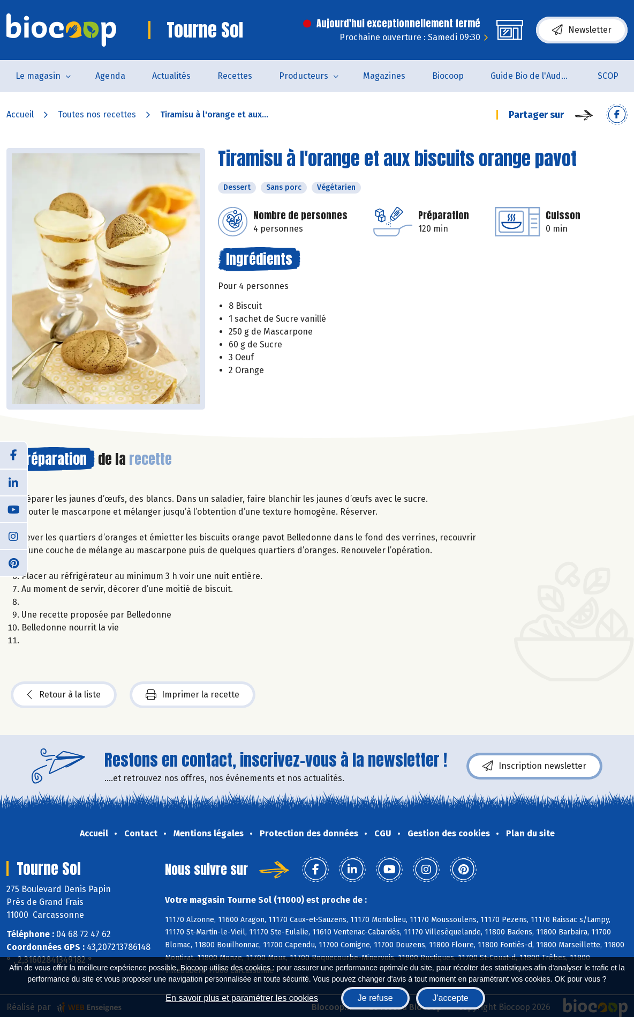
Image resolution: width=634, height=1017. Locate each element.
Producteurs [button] (303, 76)
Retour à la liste (64, 694)
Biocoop (448, 76)
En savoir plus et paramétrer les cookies (241, 998)
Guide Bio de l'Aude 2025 (537, 76)
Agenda (110, 76)
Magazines (384, 76)
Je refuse (375, 998)
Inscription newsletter (534, 766)
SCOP (608, 76)
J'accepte (451, 998)
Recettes (234, 76)
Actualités (171, 76)
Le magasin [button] (38, 76)
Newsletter (582, 30)
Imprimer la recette (192, 694)
